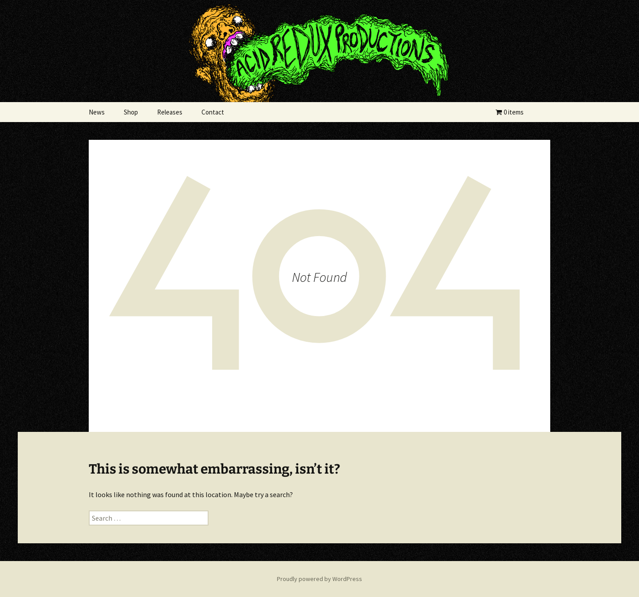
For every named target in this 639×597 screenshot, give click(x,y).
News (97, 112)
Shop (131, 112)
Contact (212, 112)
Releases (169, 112)
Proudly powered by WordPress (319, 579)
